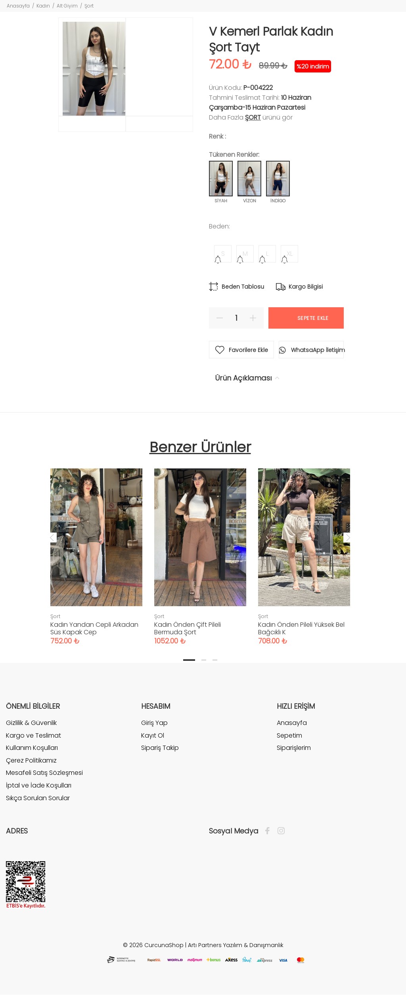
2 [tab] (203, 660)
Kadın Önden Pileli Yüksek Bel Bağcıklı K (301, 628)
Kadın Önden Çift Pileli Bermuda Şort (187, 628)
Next (348, 537)
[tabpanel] (96, 549)
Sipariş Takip (160, 747)
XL (290, 253)
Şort (89, 5)
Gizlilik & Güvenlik (31, 723)
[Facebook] (269, 831)
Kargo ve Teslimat (33, 735)
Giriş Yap (154, 723)
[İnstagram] (279, 831)
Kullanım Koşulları (32, 747)
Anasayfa (18, 5)
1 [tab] (189, 660)
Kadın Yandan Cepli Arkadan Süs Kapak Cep (94, 628)
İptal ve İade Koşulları (38, 785)
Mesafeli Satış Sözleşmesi (44, 772)
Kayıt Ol (152, 735)
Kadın (43, 5)
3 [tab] (215, 660)
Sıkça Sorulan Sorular (38, 798)
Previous (51, 537)
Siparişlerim (294, 747)
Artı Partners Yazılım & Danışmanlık (235, 945)
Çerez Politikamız (31, 760)
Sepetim (289, 735)
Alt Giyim (67, 5)
